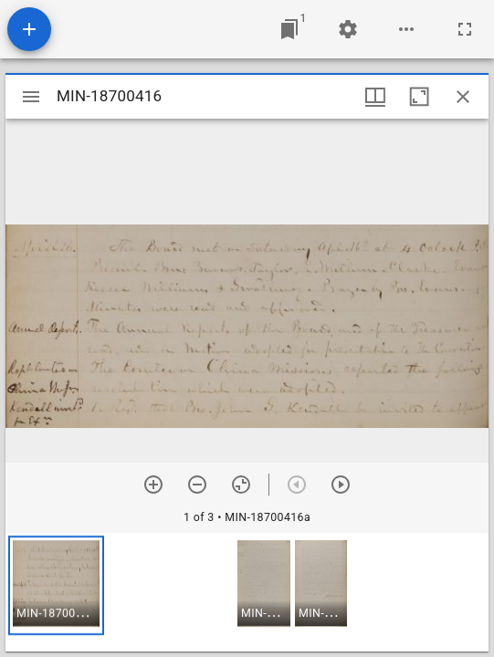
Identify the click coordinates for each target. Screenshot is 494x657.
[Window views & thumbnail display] (375, 97)
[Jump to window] (289, 29)
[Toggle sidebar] (31, 97)
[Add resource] (29, 29)
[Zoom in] (153, 484)
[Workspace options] (406, 29)
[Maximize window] (419, 97)
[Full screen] (465, 29)
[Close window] (463, 97)
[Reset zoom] (241, 484)
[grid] (247, 592)
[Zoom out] (197, 484)
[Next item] (341, 484)
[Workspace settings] (348, 29)
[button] (56, 585)
